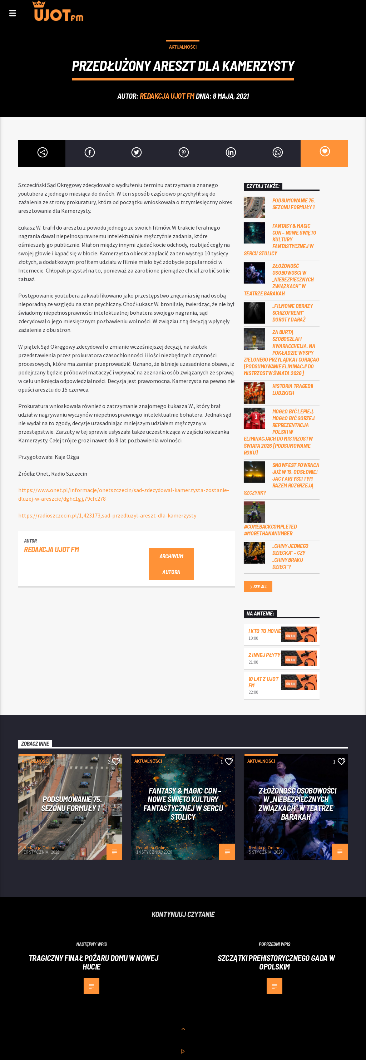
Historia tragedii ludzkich (292, 389)
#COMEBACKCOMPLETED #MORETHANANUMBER (270, 529)
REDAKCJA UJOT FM (167, 95)
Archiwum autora (171, 564)
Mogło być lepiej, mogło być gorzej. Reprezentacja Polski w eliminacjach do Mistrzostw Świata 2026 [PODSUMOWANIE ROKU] (280, 432)
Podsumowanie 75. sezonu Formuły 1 (293, 203)
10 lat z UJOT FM (263, 681)
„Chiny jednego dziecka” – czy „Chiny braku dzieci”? (290, 556)
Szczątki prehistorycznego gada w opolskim (276, 962)
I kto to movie (264, 630)
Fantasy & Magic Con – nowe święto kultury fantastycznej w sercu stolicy (280, 239)
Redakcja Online (39, 848)
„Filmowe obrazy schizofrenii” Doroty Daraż (292, 312)
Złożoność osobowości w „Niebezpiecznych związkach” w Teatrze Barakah (279, 279)
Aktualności (183, 47)
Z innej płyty (264, 654)
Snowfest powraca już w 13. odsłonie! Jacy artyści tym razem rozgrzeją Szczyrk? (281, 478)
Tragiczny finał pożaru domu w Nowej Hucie (93, 962)
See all (258, 587)
